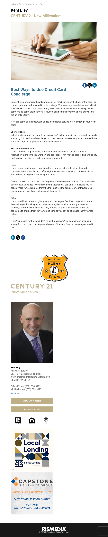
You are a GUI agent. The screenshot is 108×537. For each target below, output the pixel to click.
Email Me (15, 393)
